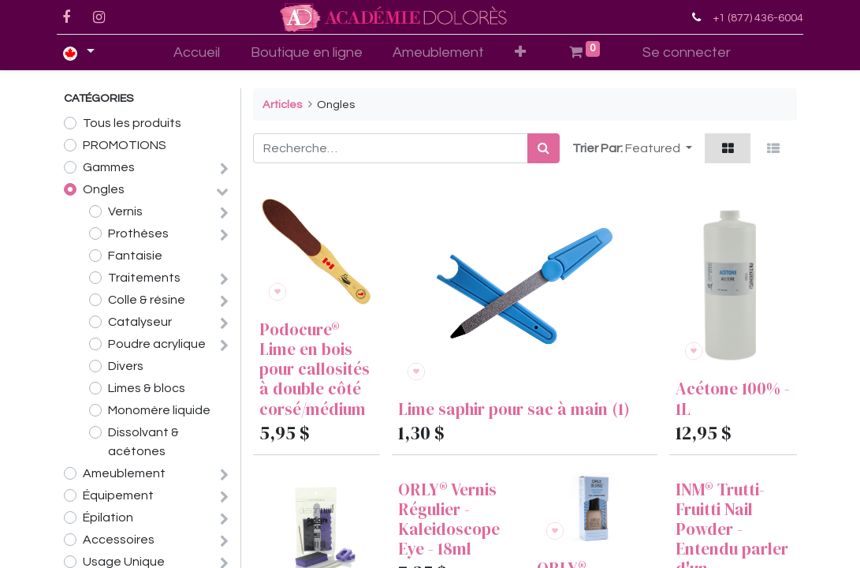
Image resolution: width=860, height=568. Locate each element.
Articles (282, 104)
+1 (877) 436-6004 (751, 18)
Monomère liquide (159, 410)
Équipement (118, 495)
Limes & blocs (146, 388)
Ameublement (124, 473)
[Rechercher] (543, 148)
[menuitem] (196, 52)
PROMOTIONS (124, 145)
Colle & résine (146, 299)
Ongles (104, 189)
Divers (125, 366)
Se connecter (686, 52)
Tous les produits (132, 123)
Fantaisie (135, 255)
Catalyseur (140, 322)
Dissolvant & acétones (143, 442)
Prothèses (138, 233)
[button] (521, 52)
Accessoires (119, 539)
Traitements (144, 277)
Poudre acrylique (157, 344)
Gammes (109, 167)
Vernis (125, 211)
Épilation (108, 517)
